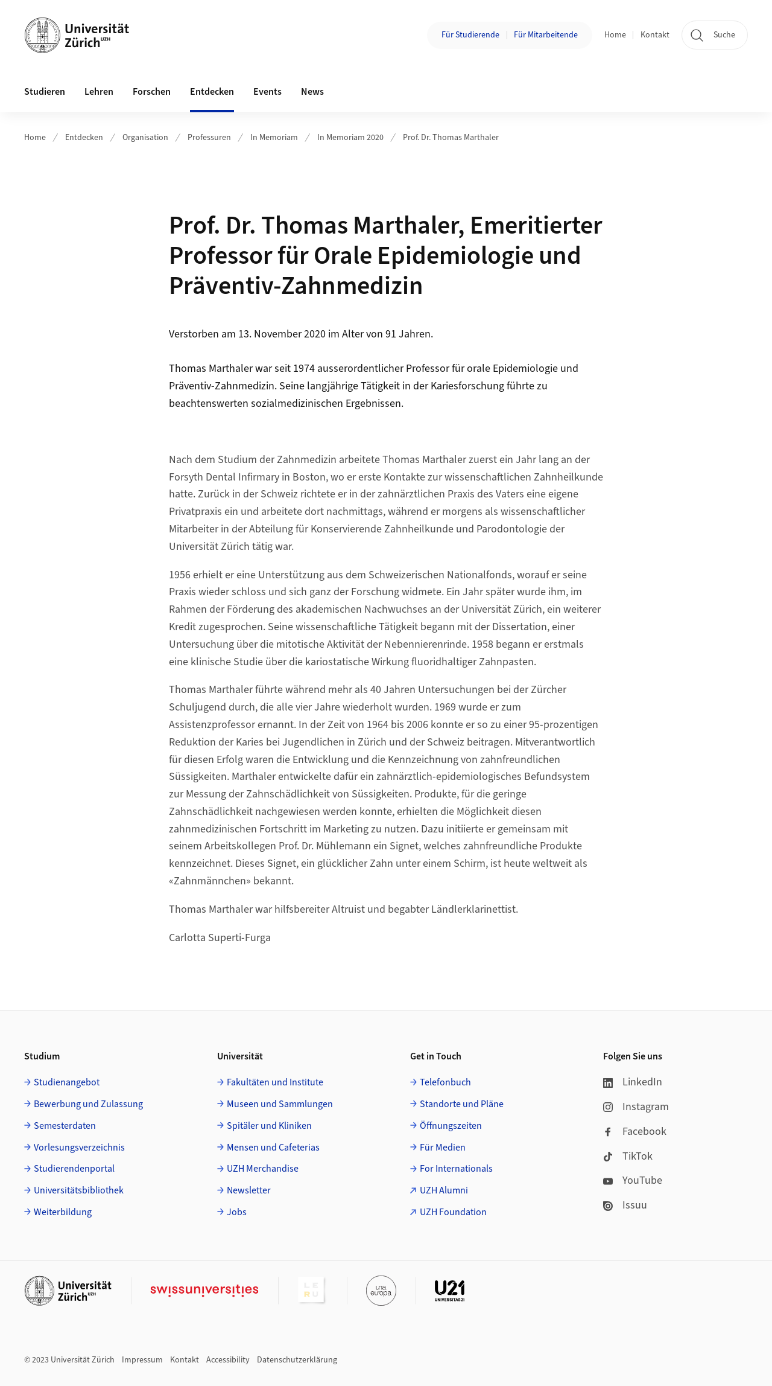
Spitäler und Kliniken (269, 1125)
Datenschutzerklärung (297, 1360)
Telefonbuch (445, 1082)
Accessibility (228, 1360)
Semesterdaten (65, 1125)
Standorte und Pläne (462, 1104)
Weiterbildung (63, 1212)
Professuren (209, 138)
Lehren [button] (98, 91)
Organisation (145, 138)
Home (615, 35)
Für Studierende (470, 35)
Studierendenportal (74, 1168)
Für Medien (443, 1147)
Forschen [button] (152, 91)
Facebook (634, 1131)
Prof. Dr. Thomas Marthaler (451, 138)
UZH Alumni (444, 1190)
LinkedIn (632, 1082)
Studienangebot (67, 1082)
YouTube (632, 1180)
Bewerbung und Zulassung (88, 1104)
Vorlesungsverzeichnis (79, 1147)
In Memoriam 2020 (350, 138)
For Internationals (456, 1168)
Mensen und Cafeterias (273, 1147)
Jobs (237, 1212)
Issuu (625, 1205)
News (312, 91)
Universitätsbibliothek (79, 1190)
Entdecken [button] (212, 91)
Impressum (142, 1360)
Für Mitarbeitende (546, 35)
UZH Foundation (453, 1212)
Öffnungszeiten (451, 1125)
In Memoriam (274, 138)
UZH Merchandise (263, 1168)
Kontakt (655, 35)
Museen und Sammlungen (280, 1104)
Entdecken (84, 138)
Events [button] (267, 91)
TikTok (628, 1156)
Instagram (636, 1106)
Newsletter (249, 1190)
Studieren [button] (44, 91)
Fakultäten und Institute (275, 1082)
